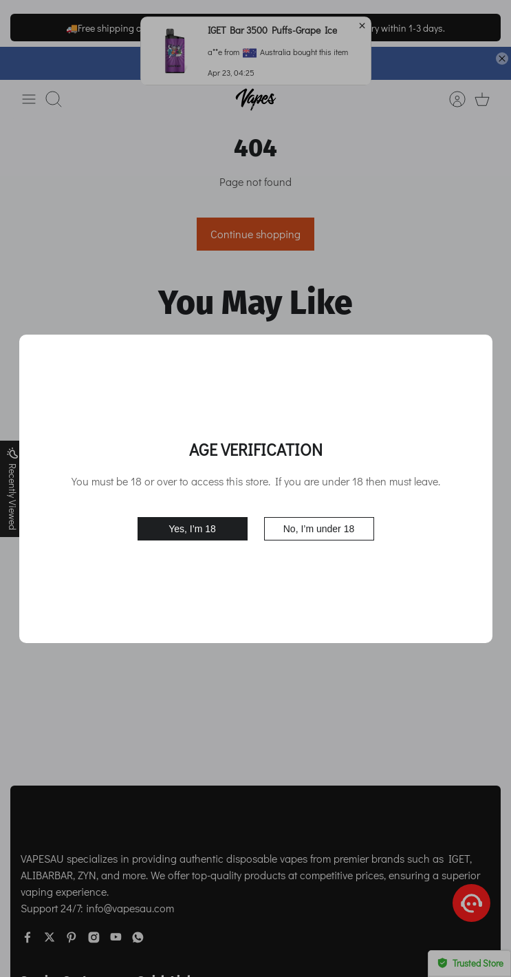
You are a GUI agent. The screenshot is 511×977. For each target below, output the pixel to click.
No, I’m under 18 (319, 528)
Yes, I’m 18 (192, 528)
